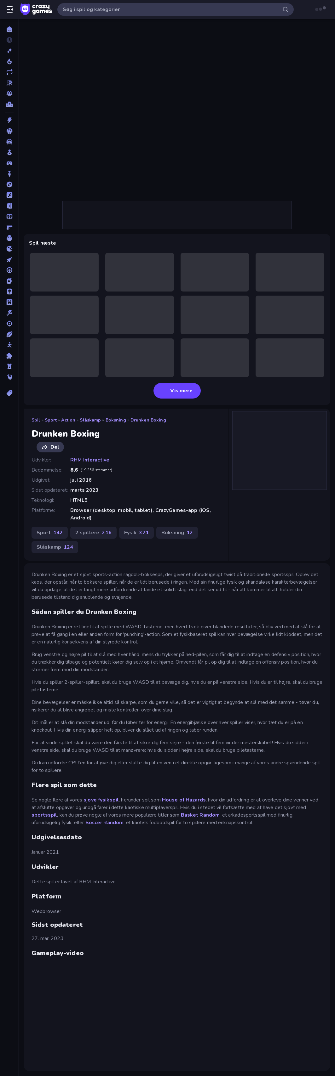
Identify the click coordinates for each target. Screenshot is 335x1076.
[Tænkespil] (9, 355)
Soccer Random (104, 822)
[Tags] (9, 393)
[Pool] (9, 313)
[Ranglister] (9, 104)
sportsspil (44, 815)
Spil (36, 420)
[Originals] (9, 82)
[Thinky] (9, 377)
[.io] (9, 248)
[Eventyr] (9, 184)
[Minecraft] (9, 302)
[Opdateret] (9, 72)
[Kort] (9, 280)
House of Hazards (184, 799)
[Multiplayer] (9, 93)
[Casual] (9, 152)
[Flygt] (9, 206)
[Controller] (9, 163)
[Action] (9, 120)
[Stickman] (9, 345)
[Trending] (9, 61)
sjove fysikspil (101, 799)
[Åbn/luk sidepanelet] (10, 9)
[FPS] (9, 227)
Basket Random (200, 815)
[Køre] (9, 270)
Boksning (116, 420)
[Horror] (9, 238)
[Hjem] (9, 29)
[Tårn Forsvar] (9, 366)
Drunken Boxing (148, 420)
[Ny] (9, 50)
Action (68, 420)
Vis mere (177, 390)
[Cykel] (9, 173)
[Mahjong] (9, 291)
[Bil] (9, 141)
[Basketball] (9, 131)
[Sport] (9, 334)
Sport (51, 420)
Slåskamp (90, 420)
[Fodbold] (9, 216)
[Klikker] (9, 259)
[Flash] (9, 195)
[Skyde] (9, 323)
